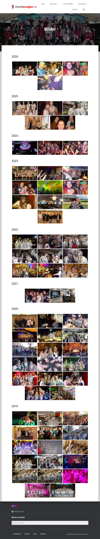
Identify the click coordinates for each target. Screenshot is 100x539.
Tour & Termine (68, 4)
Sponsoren (82, 4)
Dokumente (17, 534)
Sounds (27, 534)
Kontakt (75, 9)
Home (43, 4)
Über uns (53, 4)
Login (35, 534)
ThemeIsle (84, 534)
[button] (56, 4)
